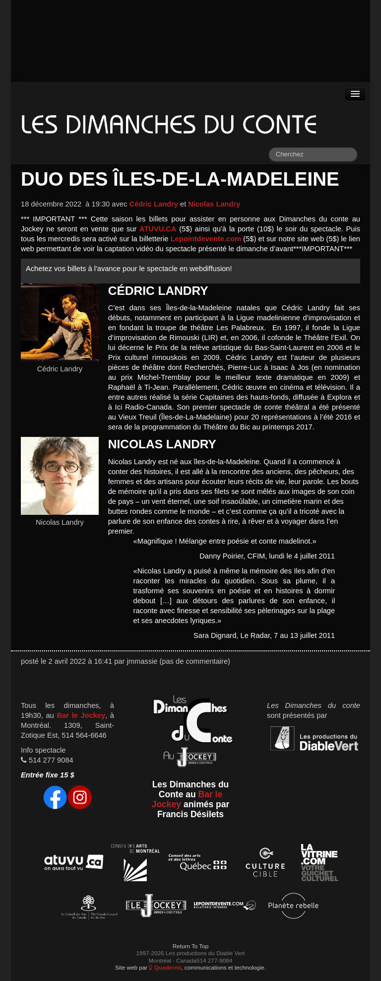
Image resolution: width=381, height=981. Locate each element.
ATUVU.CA (158, 229)
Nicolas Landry (214, 204)
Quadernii (165, 967)
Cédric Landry (153, 204)
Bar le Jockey (81, 715)
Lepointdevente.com (206, 239)
